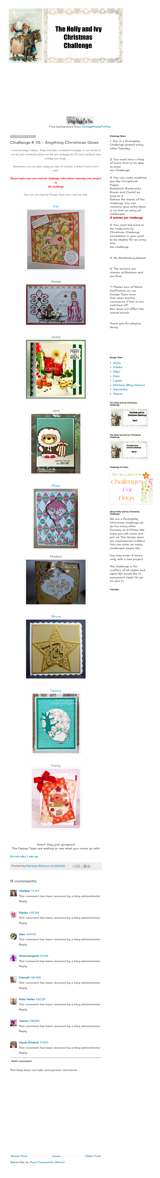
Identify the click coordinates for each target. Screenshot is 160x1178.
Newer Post (19, 1156)
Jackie (55, 337)
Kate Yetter (27, 999)
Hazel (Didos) (29, 1042)
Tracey (56, 765)
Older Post (93, 1156)
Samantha (120, 389)
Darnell (24, 977)
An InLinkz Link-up (24, 856)
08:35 (34, 1020)
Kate (116, 376)
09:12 (31, 934)
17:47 (35, 890)
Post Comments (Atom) (47, 1162)
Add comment (21, 1061)
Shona (56, 616)
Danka (117, 367)
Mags (56, 485)
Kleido (23, 912)
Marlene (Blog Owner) (129, 385)
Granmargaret (29, 955)
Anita (117, 362)
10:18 (44, 955)
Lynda (117, 380)
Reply (23, 901)
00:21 (41, 999)
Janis (56, 410)
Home (56, 1156)
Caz (56, 206)
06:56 (35, 977)
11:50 (44, 1042)
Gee (54, 281)
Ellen (116, 371)
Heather (24, 890)
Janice (23, 1020)
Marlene (56, 556)
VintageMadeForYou (96, 126)
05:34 (34, 912)
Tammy (55, 690)
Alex (22, 934)
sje (59, 281)
